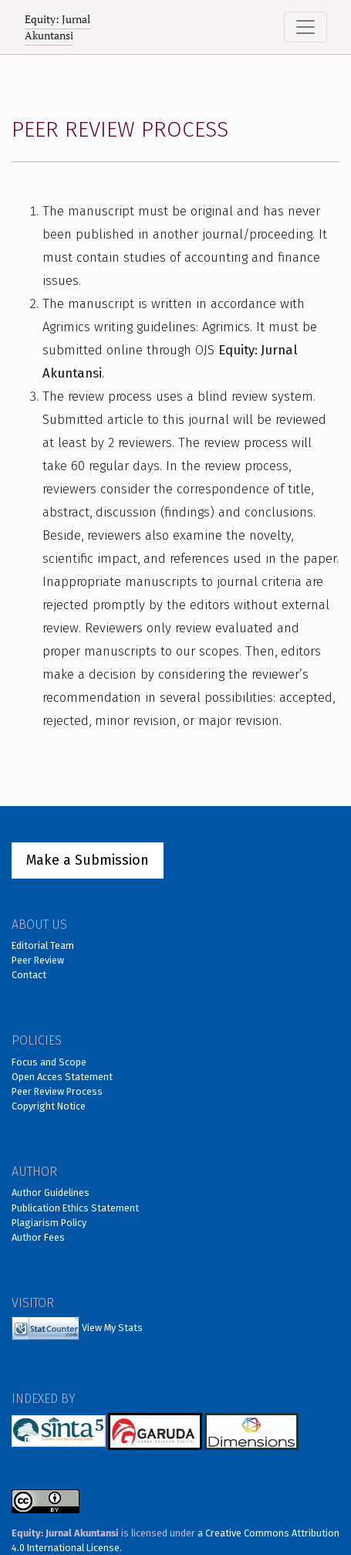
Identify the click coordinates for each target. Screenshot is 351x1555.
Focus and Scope (49, 1062)
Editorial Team (43, 945)
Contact (29, 975)
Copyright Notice (49, 1106)
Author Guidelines (50, 1192)
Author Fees (38, 1237)
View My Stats (112, 1327)
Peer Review (38, 960)
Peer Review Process (57, 1091)
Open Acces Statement (62, 1076)
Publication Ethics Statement (75, 1208)
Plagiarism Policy (49, 1222)
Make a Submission (87, 860)
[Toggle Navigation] (305, 27)
